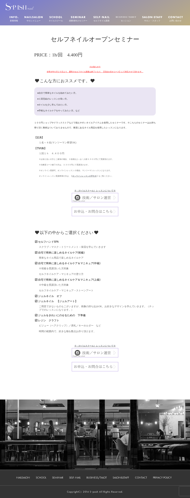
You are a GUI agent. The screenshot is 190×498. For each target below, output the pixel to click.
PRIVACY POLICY (162, 477)
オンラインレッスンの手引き (84, 176)
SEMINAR (57, 477)
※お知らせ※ (95, 67)
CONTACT (141, 477)
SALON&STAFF (121, 477)
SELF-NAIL (75, 477)
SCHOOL (41, 477)
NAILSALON (23, 477)
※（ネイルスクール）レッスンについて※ (95, 191)
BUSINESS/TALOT (96, 477)
